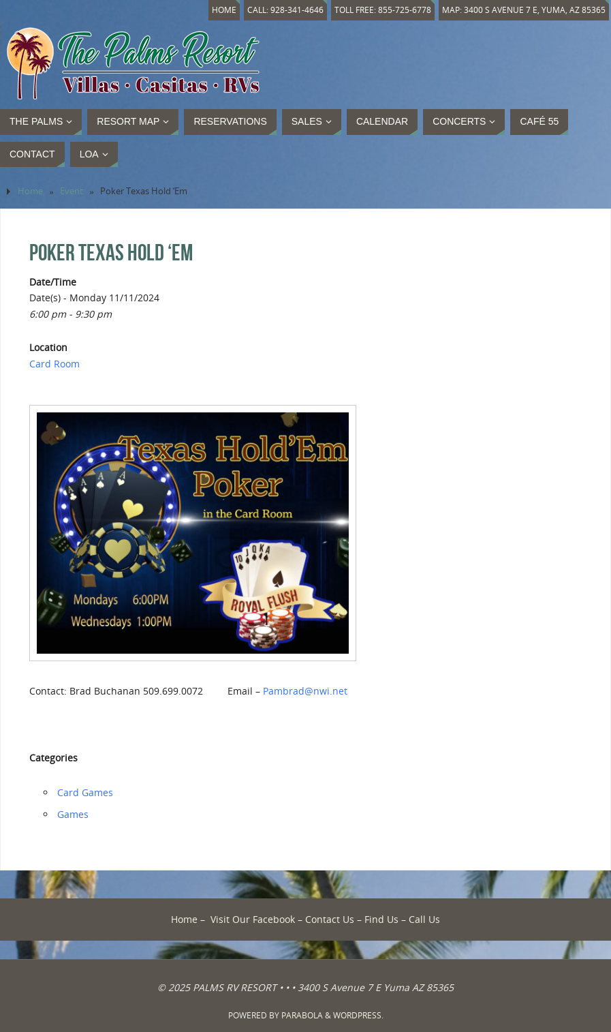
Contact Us (329, 919)
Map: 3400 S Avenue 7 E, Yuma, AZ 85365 (522, 10)
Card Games (85, 792)
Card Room (54, 363)
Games (73, 814)
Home (215, 10)
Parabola (302, 1015)
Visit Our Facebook (252, 919)
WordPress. (358, 1015)
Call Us (424, 919)
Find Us (381, 919)
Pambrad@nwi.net (305, 690)
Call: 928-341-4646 (278, 10)
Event (71, 191)
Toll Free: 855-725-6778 (378, 10)
